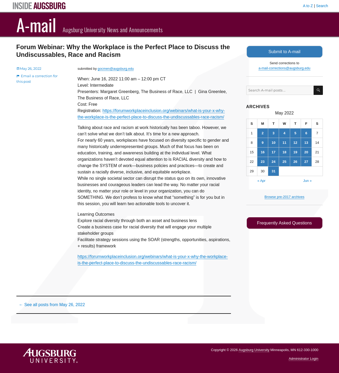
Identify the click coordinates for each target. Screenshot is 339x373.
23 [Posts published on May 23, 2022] (262, 161)
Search (322, 6)
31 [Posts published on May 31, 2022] (273, 171)
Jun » (307, 180)
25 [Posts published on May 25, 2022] (284, 161)
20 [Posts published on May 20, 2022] (306, 152)
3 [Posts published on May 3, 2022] (274, 133)
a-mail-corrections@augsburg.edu (284, 68)
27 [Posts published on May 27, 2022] (306, 161)
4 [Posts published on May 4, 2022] (284, 133)
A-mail (36, 24)
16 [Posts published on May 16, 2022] (262, 152)
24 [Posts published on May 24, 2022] (273, 161)
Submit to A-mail (285, 51)
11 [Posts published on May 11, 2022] (284, 142)
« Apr (261, 180)
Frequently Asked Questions (284, 222)
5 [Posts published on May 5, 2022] (295, 133)
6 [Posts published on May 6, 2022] (306, 133)
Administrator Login (303, 359)
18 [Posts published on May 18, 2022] (284, 152)
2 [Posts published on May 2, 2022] (262, 133)
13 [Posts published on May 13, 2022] (306, 142)
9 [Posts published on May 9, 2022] (262, 142)
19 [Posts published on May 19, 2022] (295, 152)
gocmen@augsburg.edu (116, 69)
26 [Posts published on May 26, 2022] (295, 161)
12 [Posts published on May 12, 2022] (295, 142)
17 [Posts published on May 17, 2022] (273, 152)
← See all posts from (52, 304)
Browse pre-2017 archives (284, 196)
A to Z (308, 6)
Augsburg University (254, 350)
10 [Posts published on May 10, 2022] (273, 142)
